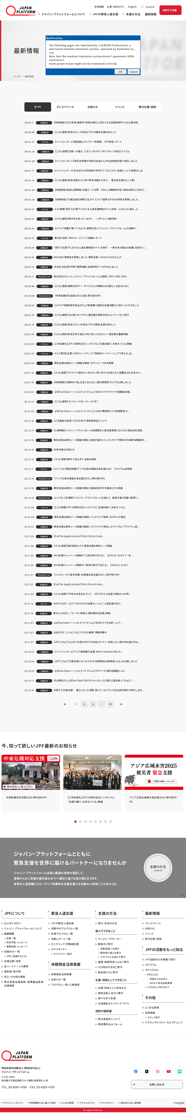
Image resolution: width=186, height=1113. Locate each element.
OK (120, 71)
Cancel (133, 71)
